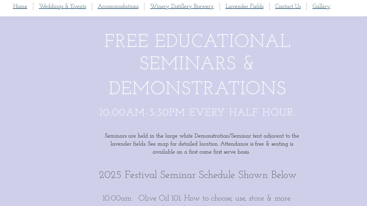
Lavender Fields (244, 6)
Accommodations (118, 6)
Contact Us (288, 6)
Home (20, 6)
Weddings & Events (62, 6)
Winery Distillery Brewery (182, 6)
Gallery (321, 6)
